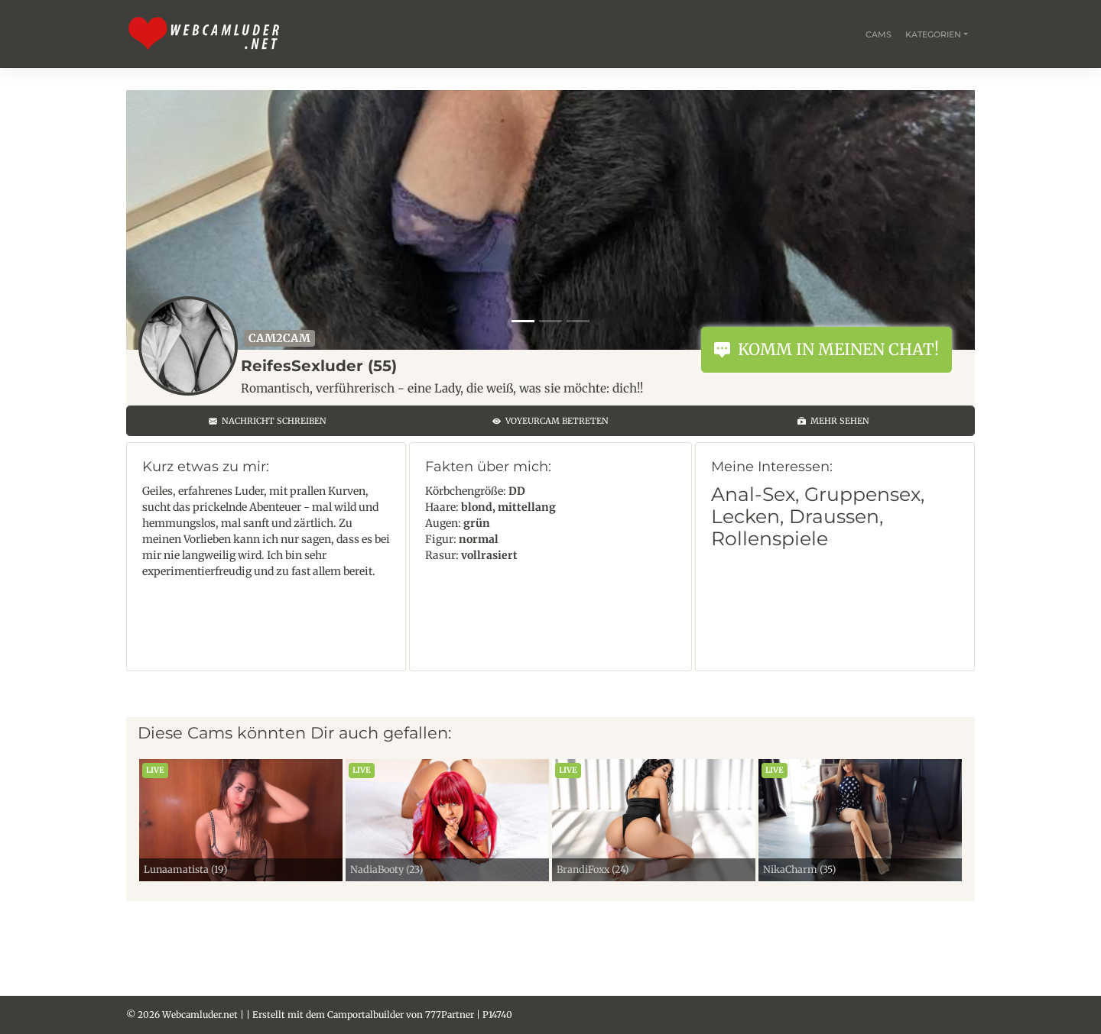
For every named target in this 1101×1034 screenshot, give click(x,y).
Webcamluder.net (200, 1014)
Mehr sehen (833, 420)
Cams (879, 34)
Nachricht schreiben (267, 420)
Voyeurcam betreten (550, 420)
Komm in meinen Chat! (826, 349)
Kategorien (933, 34)
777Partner (449, 1014)
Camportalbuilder (365, 1014)
